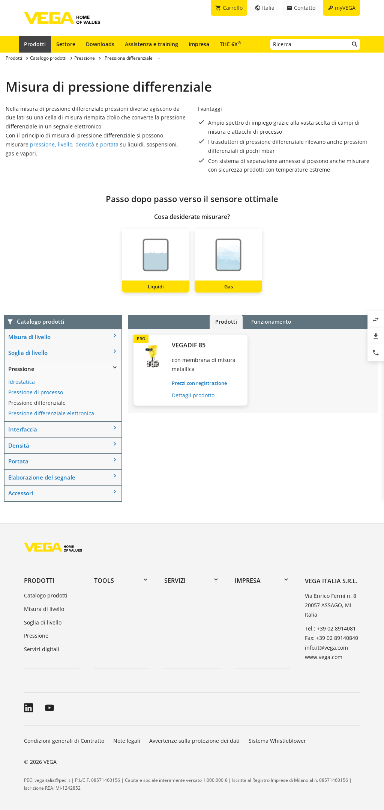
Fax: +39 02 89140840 (331, 637)
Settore (65, 44)
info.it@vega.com (326, 647)
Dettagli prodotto (193, 395)
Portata (18, 461)
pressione (42, 144)
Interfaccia (22, 429)
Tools (104, 580)
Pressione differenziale (37, 402)
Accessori (20, 493)
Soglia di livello (28, 352)
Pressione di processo (35, 392)
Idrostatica (21, 381)
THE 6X (230, 44)
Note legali (126, 740)
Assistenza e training (151, 44)
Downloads (100, 44)
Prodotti (35, 44)
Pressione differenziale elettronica (51, 413)
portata (109, 144)
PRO (141, 338)
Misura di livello (29, 337)
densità (84, 144)
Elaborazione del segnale (41, 477)
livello (65, 144)
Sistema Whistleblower (277, 740)
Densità (18, 445)
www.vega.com (323, 657)
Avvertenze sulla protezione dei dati (194, 740)
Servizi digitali (41, 649)
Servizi (175, 580)
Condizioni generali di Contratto (64, 740)
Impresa (199, 44)
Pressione (21, 369)
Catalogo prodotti (46, 595)
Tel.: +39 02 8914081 (330, 628)
